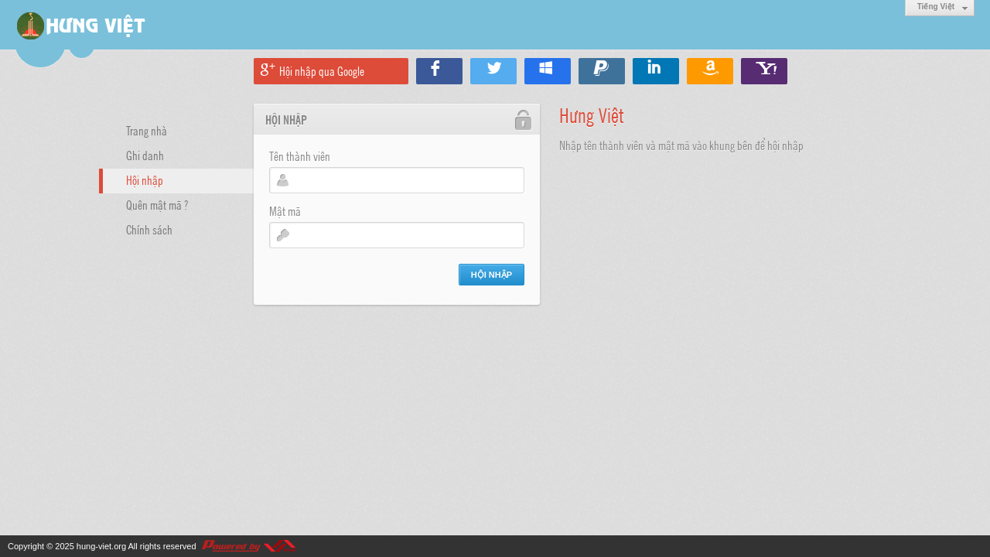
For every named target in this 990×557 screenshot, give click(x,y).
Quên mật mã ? (157, 204)
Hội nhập (144, 179)
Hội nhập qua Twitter (493, 71)
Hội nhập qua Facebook (439, 71)
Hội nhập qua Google (321, 70)
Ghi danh (145, 154)
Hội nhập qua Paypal (602, 71)
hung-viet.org (101, 546)
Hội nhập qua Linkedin (656, 71)
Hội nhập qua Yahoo (764, 71)
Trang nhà (146, 129)
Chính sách (149, 228)
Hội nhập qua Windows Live (547, 71)
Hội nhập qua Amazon (710, 71)
